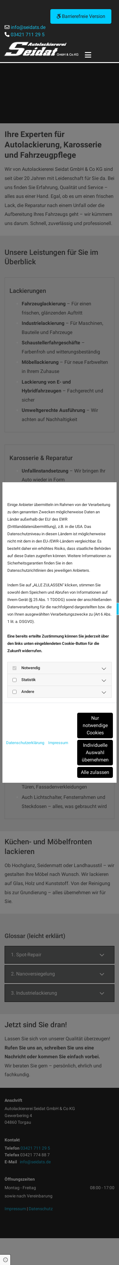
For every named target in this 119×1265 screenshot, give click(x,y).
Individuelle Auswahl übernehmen (95, 752)
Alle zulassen (95, 772)
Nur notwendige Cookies (95, 725)
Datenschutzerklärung (25, 742)
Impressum (58, 742)
